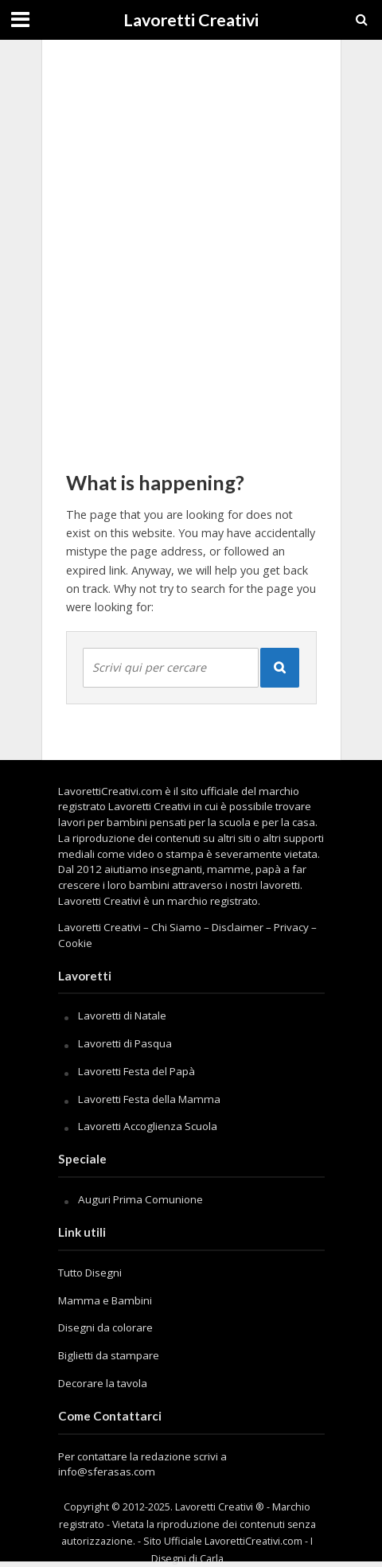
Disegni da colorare (105, 1327)
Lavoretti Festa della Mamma (149, 1099)
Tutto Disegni (90, 1272)
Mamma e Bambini (105, 1300)
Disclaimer (237, 927)
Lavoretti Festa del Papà (136, 1071)
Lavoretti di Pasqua (125, 1043)
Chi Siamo (176, 927)
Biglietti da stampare (108, 1355)
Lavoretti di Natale (122, 1015)
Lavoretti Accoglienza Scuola (147, 1126)
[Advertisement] (191, 247)
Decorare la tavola (102, 1383)
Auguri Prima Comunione (140, 1199)
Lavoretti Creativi (191, 20)
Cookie (75, 943)
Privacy (291, 927)
